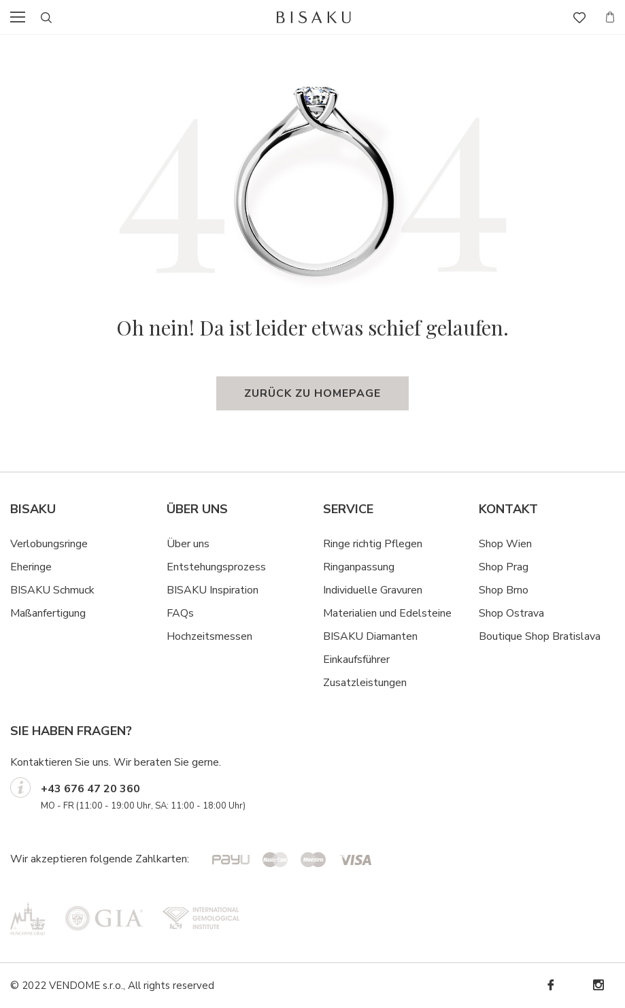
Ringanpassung (358, 566)
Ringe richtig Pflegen (372, 543)
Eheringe (31, 566)
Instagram (598, 985)
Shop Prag (503, 566)
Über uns (188, 543)
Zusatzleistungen (365, 682)
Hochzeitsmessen (209, 636)
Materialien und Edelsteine (387, 613)
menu (21, 17)
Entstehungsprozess (216, 566)
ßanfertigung (55, 613)
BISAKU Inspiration (212, 590)
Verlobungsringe (49, 543)
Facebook (550, 985)
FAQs (180, 613)
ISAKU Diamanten (374, 636)
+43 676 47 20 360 (90, 788)
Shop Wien (505, 543)
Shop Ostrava (511, 613)
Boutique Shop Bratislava (540, 636)
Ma (17, 613)
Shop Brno (503, 590)
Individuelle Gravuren (372, 590)
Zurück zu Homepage (312, 393)
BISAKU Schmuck (52, 590)
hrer (380, 659)
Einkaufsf (344, 659)
